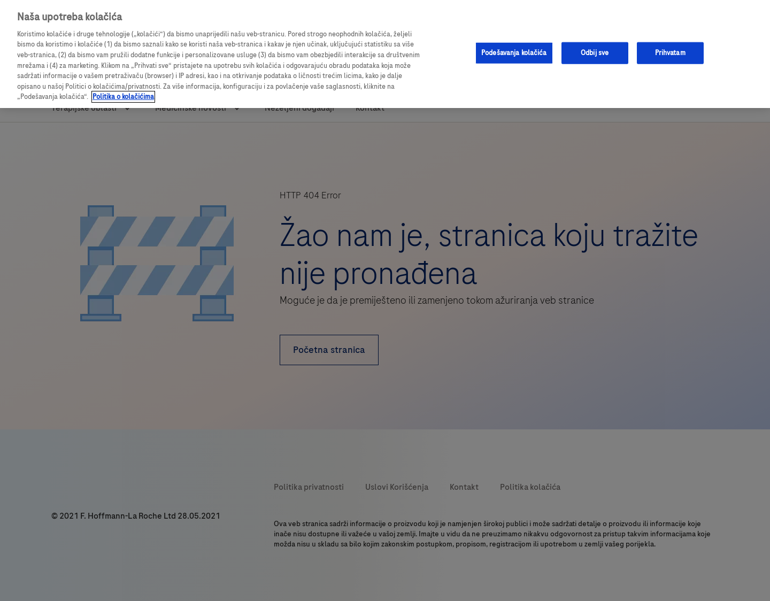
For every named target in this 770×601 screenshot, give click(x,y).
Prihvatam (670, 52)
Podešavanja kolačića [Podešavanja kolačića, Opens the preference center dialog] (514, 52)
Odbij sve (595, 52)
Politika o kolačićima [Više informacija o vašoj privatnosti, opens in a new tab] (123, 97)
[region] (385, 54)
